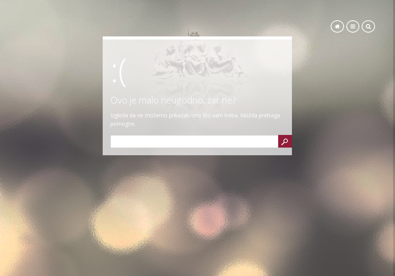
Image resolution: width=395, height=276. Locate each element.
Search (285, 141)
